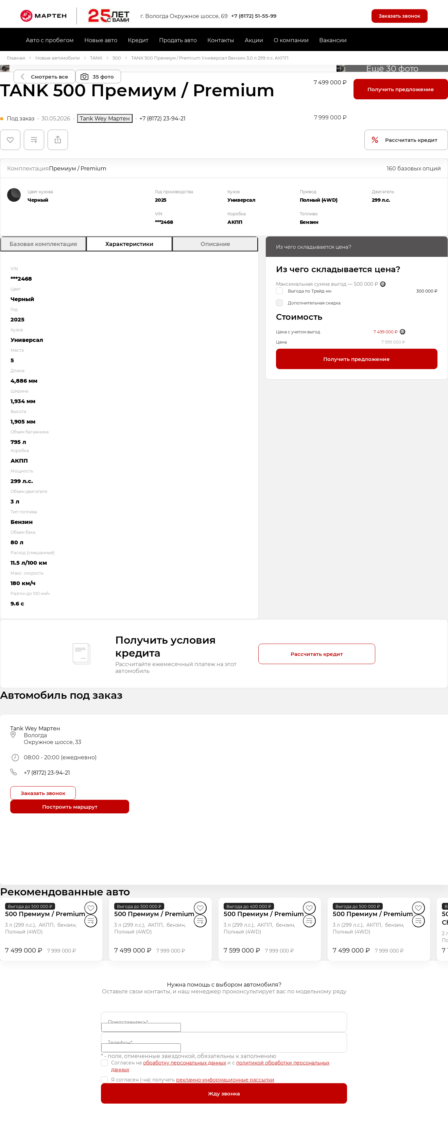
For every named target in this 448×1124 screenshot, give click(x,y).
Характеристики (129, 243)
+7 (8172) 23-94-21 (162, 118)
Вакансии (333, 40)
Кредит (138, 40)
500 (117, 58)
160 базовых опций (414, 168)
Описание (215, 243)
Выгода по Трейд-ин (309, 291)
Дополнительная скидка (314, 302)
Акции (254, 40)
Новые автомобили (57, 58)
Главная (16, 58)
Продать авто (178, 40)
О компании (291, 40)
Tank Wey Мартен (105, 118)
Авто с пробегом (50, 40)
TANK (96, 58)
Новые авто (100, 40)
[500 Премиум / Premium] (45, 914)
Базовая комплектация (43, 243)
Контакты (220, 40)
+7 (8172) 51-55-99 (253, 16)
